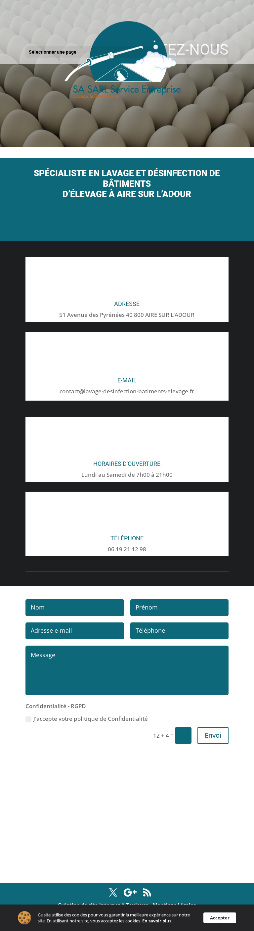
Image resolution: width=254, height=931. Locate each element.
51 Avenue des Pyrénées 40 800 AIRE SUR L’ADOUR (126, 314)
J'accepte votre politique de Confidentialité (86, 718)
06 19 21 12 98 (127, 549)
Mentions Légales (174, 905)
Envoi (213, 735)
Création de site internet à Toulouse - (105, 905)
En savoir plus (158, 921)
